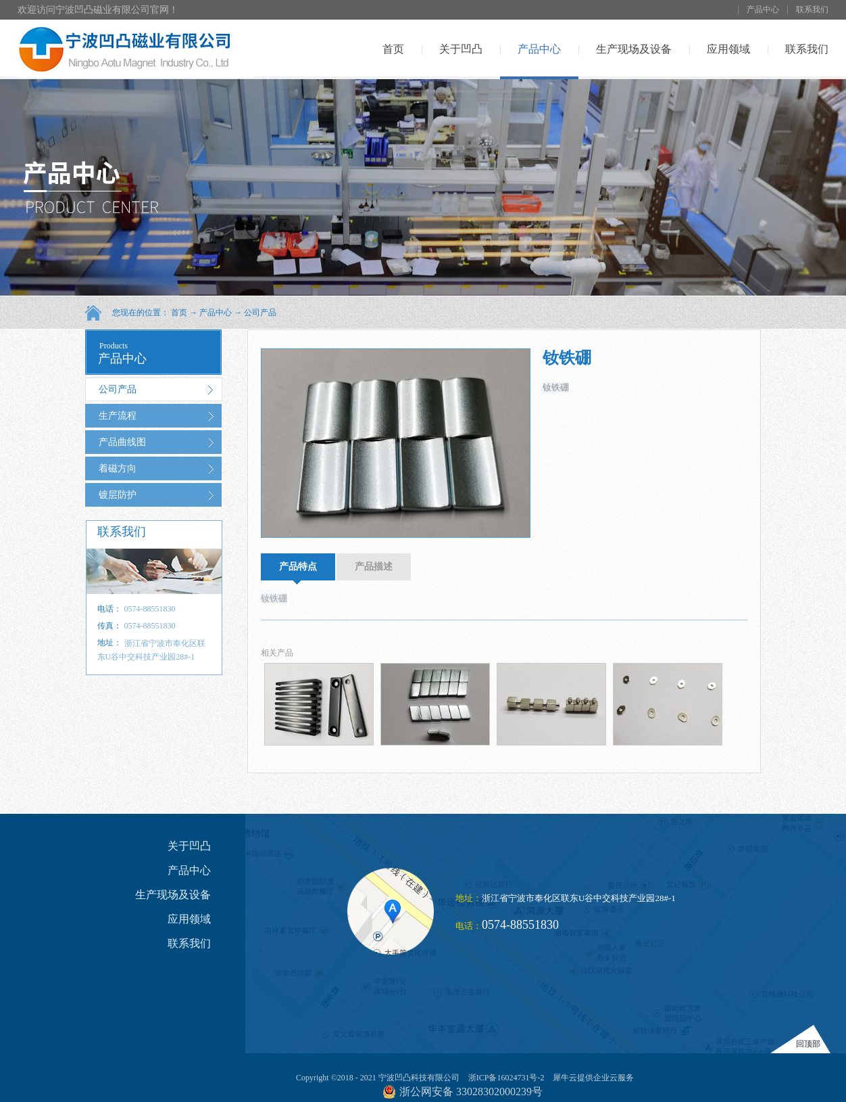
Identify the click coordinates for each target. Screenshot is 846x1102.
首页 (393, 49)
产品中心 (215, 312)
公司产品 (260, 312)
